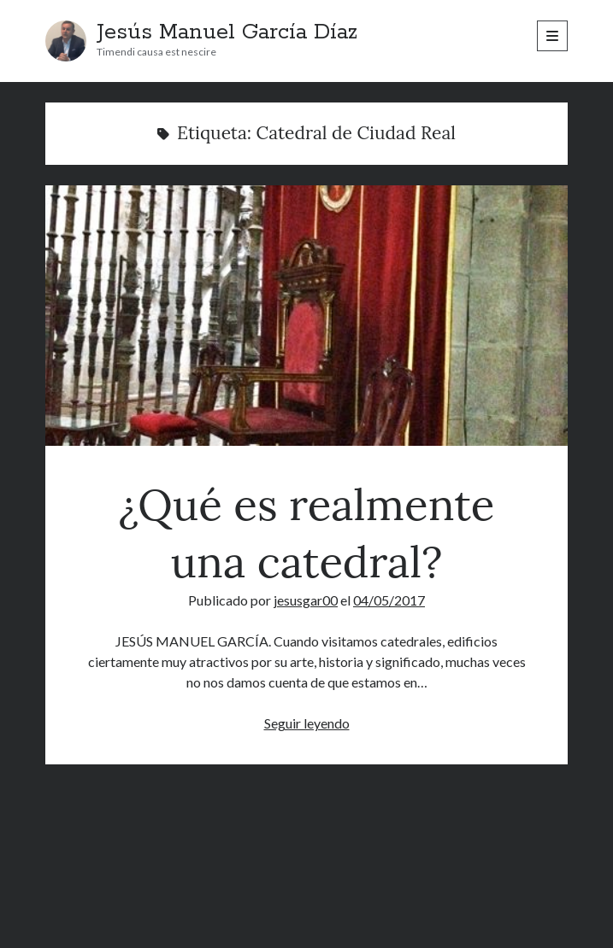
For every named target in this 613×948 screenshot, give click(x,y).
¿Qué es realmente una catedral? (306, 315)
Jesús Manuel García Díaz (227, 32)
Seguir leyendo (307, 723)
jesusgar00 (306, 600)
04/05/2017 (389, 600)
